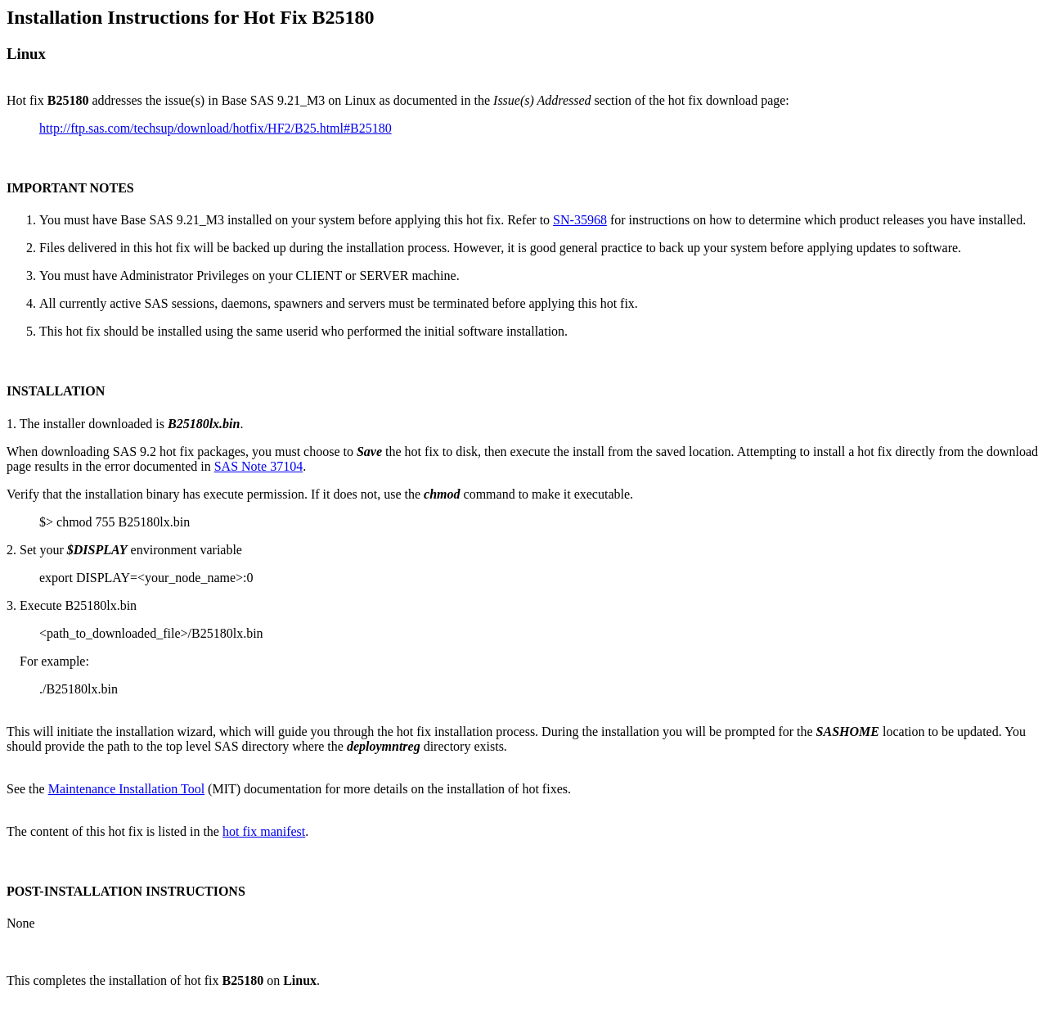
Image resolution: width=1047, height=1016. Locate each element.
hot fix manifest (263, 831)
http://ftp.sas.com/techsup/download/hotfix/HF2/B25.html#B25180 (215, 128)
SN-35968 (580, 220)
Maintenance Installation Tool (126, 789)
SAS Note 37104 (258, 466)
